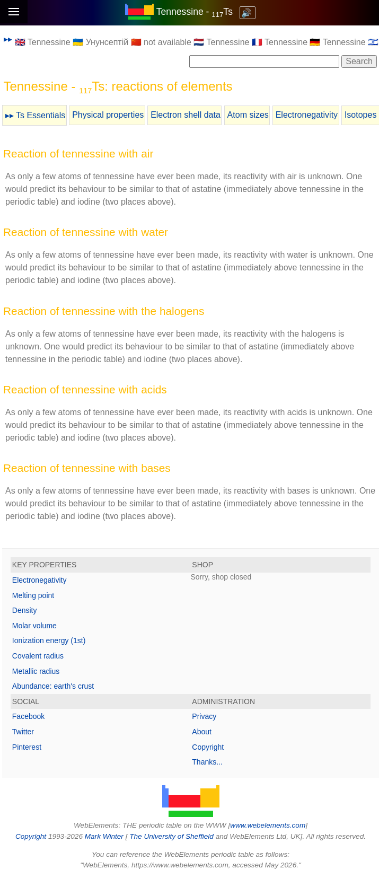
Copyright (208, 747)
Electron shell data (186, 114)
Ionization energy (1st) (49, 640)
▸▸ (8, 38)
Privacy (204, 716)
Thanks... (207, 762)
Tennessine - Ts (194, 11)
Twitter (23, 731)
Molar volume (34, 625)
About (201, 731)
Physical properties (108, 114)
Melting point (33, 595)
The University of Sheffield (172, 836)
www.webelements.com (267, 825)
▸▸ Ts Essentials (35, 115)
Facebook (28, 716)
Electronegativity (307, 114)
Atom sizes (248, 114)
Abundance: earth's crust (53, 686)
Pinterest (26, 747)
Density (24, 610)
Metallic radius (35, 671)
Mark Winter (104, 836)
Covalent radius (38, 656)
